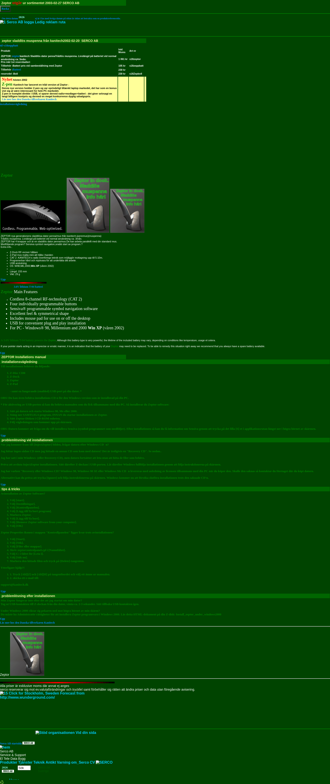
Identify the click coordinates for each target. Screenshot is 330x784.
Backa (5, 8)
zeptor (16, 56)
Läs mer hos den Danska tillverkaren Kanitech (29, 99)
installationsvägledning (13, 104)
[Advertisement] (165, 138)
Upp (3, 279)
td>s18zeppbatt (165, 51)
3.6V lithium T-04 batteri (22, 286)
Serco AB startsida (17, 743)
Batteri (17, 69)
